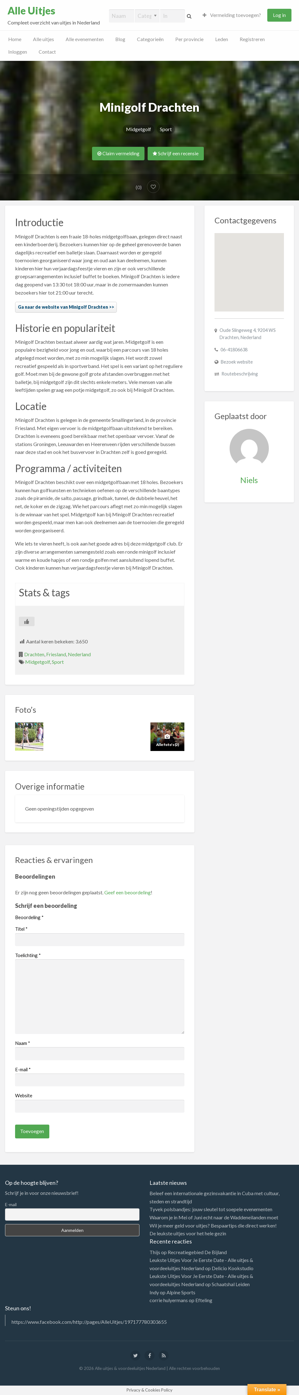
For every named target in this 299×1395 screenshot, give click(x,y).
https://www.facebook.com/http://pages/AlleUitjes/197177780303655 (89, 1322)
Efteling (203, 1300)
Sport (166, 129)
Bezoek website (237, 362)
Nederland (79, 654)
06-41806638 (233, 349)
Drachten (34, 654)
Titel (21, 929)
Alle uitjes (43, 39)
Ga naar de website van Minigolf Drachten (63, 307)
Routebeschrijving (239, 373)
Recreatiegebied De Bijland (197, 1252)
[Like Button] (27, 621)
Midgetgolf (138, 129)
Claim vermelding (118, 153)
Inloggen (17, 52)
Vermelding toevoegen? (232, 15)
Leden (221, 39)
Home (14, 39)
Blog (120, 39)
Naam (22, 1043)
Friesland (56, 654)
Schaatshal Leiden (231, 1284)
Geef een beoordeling (127, 892)
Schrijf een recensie (175, 153)
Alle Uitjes (31, 11)
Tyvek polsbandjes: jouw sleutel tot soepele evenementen (211, 1209)
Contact (47, 52)
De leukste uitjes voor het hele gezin (188, 1233)
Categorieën (150, 39)
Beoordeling (29, 917)
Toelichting (28, 955)
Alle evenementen (85, 39)
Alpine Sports (180, 1292)
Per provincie (189, 39)
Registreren (252, 39)
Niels (249, 480)
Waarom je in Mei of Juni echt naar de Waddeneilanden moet (214, 1217)
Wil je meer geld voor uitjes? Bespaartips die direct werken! (213, 1225)
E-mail (23, 1069)
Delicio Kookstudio (232, 1268)
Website (23, 1095)
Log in (279, 15)
